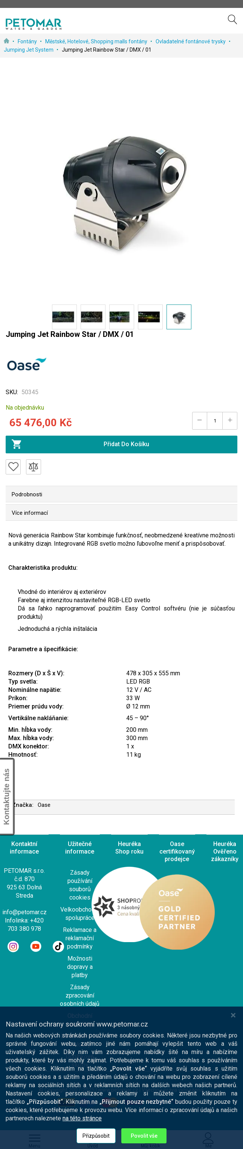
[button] (64, 316)
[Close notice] (233, 1058)
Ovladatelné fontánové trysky (191, 41)
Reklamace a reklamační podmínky (79, 938)
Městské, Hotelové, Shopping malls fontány (96, 41)
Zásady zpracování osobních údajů (79, 995)
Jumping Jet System (29, 50)
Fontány (28, 41)
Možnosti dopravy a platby (80, 967)
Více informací (30, 512)
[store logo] (33, 24)
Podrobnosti (27, 494)
